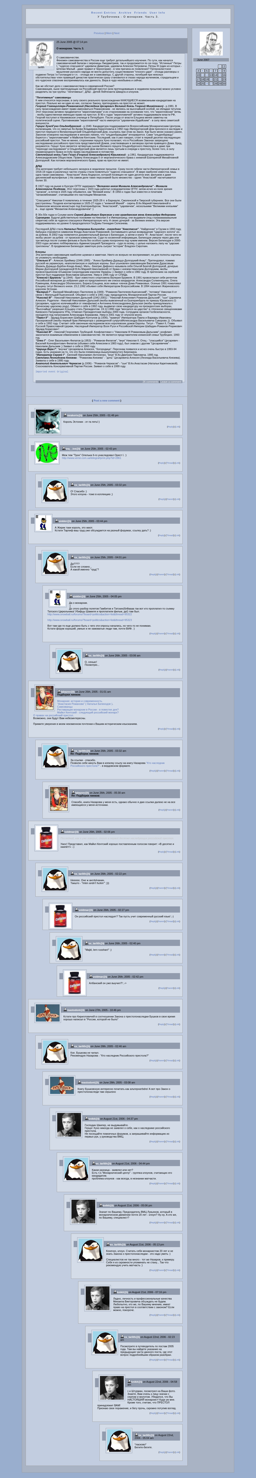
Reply (170, 427)
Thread (169, 463)
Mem (109, 33)
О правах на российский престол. (53, 716)
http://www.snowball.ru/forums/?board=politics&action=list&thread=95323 (89, 620)
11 (202, 75)
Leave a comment (171, 382)
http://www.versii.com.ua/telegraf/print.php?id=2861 (91, 458)
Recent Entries (103, 12)
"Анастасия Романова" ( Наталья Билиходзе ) (84, 704)
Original (62, 372)
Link (177, 427)
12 (206, 75)
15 (219, 75)
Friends (140, 12)
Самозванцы (65, 707)
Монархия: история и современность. (80, 701)
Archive (125, 12)
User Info (157, 12)
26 (206, 83)
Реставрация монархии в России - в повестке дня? (88, 710)
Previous (99, 33)
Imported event (46, 372)
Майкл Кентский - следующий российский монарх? (88, 713)
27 (211, 83)
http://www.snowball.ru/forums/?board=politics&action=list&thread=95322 (89, 615)
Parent (170, 500)
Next (116, 33)
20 (211, 79)
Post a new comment (106, 401)
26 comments (150, 382)
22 (219, 79)
